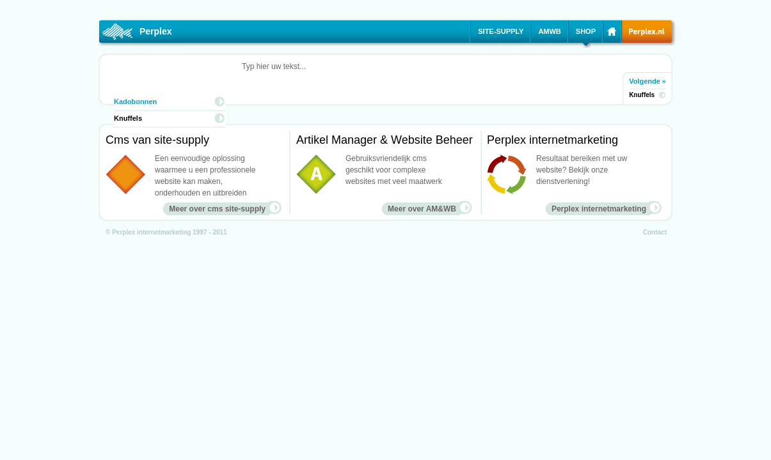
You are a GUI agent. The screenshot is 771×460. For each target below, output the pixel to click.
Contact (655, 232)
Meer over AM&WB (422, 208)
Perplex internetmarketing (599, 208)
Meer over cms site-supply (217, 208)
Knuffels (642, 94)
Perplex (155, 31)
